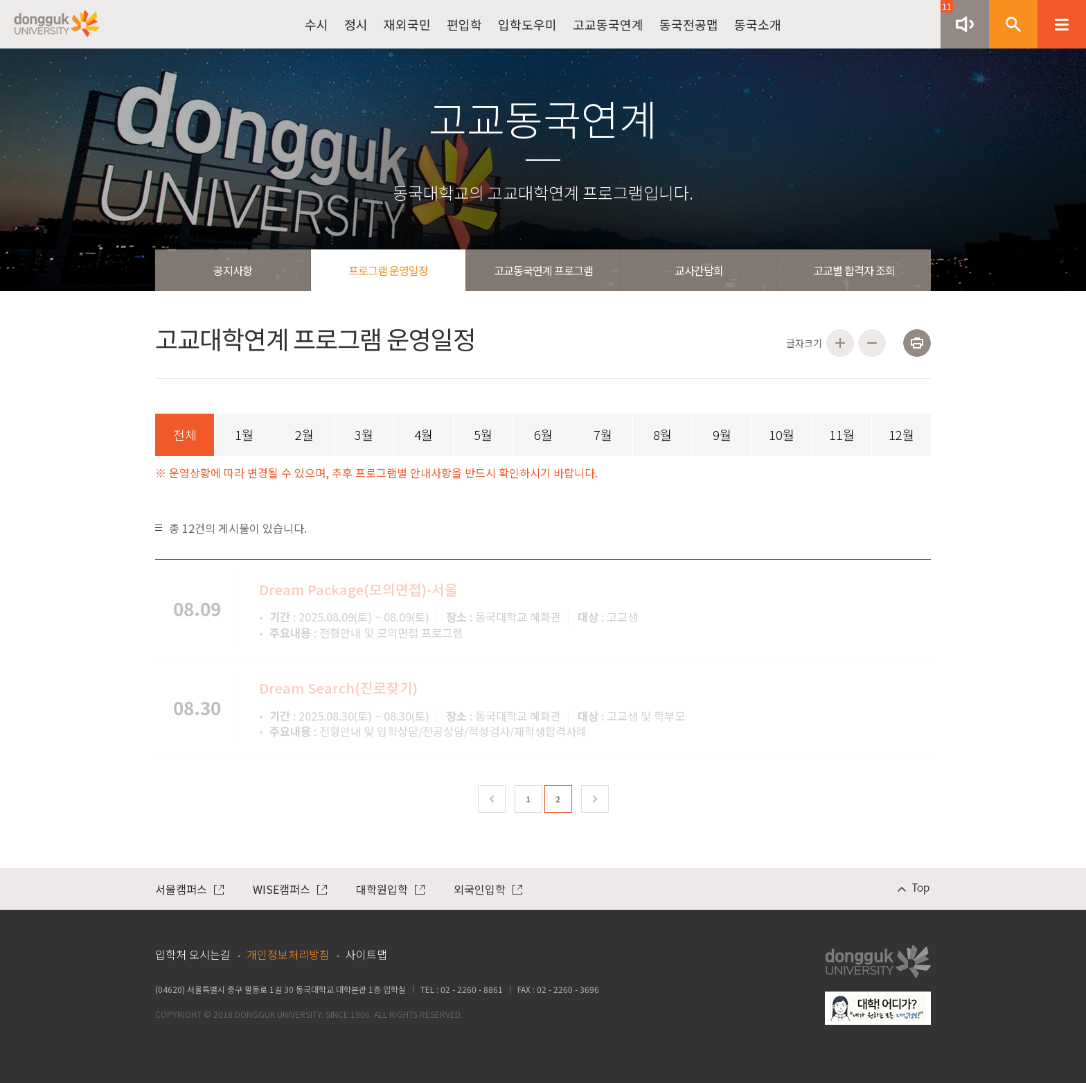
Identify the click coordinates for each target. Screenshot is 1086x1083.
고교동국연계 (608, 24)
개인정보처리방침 (288, 954)
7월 (603, 434)
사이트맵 (366, 954)
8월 (662, 434)
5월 (483, 434)
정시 (356, 24)
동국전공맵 (688, 24)
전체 (185, 434)
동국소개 (757, 24)
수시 (316, 24)
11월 (842, 434)
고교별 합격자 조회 (854, 270)
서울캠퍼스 (189, 889)
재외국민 (407, 24)
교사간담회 (699, 270)
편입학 (464, 24)
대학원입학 (390, 889)
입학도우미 (527, 24)
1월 (244, 434)
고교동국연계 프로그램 (543, 270)
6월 (543, 434)
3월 (364, 434)
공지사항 (232, 270)
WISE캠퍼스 (290, 889)
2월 (304, 434)
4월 (423, 434)
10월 (781, 434)
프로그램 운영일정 (388, 270)
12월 (901, 434)
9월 (722, 434)
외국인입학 (488, 889)
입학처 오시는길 (193, 954)
